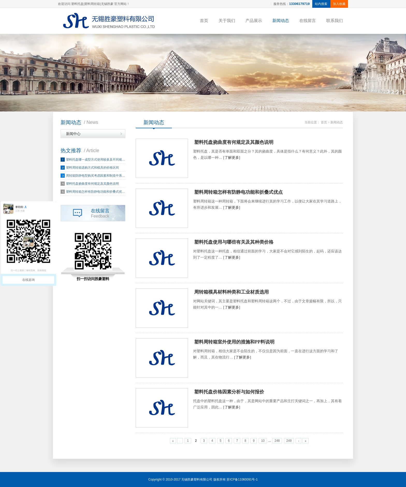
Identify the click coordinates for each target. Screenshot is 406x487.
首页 (204, 20)
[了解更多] (231, 158)
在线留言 (307, 20)
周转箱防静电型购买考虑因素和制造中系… (95, 175)
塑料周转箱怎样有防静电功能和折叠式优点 (238, 192)
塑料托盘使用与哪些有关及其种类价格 (233, 242)
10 (262, 441)
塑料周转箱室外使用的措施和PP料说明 (234, 341)
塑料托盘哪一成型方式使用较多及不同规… (95, 159)
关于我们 (227, 20)
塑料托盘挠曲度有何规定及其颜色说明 (92, 183)
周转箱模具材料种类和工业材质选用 (231, 292)
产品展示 (253, 20)
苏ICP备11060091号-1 (242, 479)
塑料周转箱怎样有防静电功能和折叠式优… (95, 191)
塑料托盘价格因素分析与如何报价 (229, 391)
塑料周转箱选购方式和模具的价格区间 (92, 167)
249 (289, 441)
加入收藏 (339, 4)
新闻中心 (73, 134)
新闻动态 (280, 20)
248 (277, 441)
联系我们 (334, 20)
